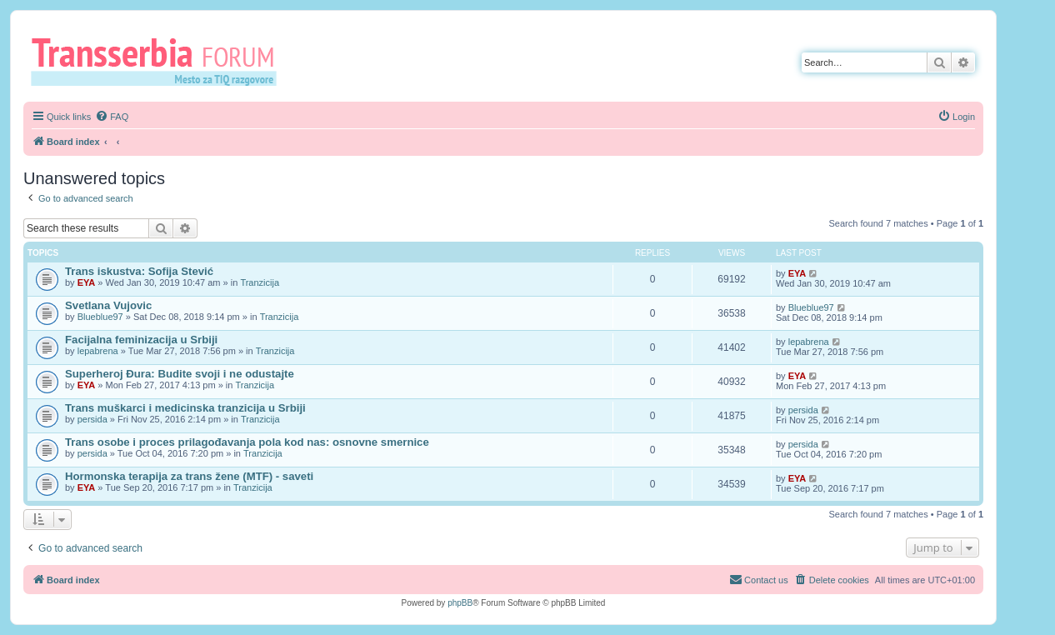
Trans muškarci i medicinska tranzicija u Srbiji (185, 408)
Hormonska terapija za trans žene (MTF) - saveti (189, 476)
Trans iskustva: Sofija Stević (139, 271)
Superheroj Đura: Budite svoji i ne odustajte (179, 374)
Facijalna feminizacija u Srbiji (141, 339)
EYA (87, 283)
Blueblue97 (100, 317)
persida (93, 419)
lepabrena (98, 351)
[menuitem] (111, 117)
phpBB (460, 603)
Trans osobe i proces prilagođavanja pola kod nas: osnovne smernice (247, 442)
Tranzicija (259, 283)
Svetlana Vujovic (108, 305)
